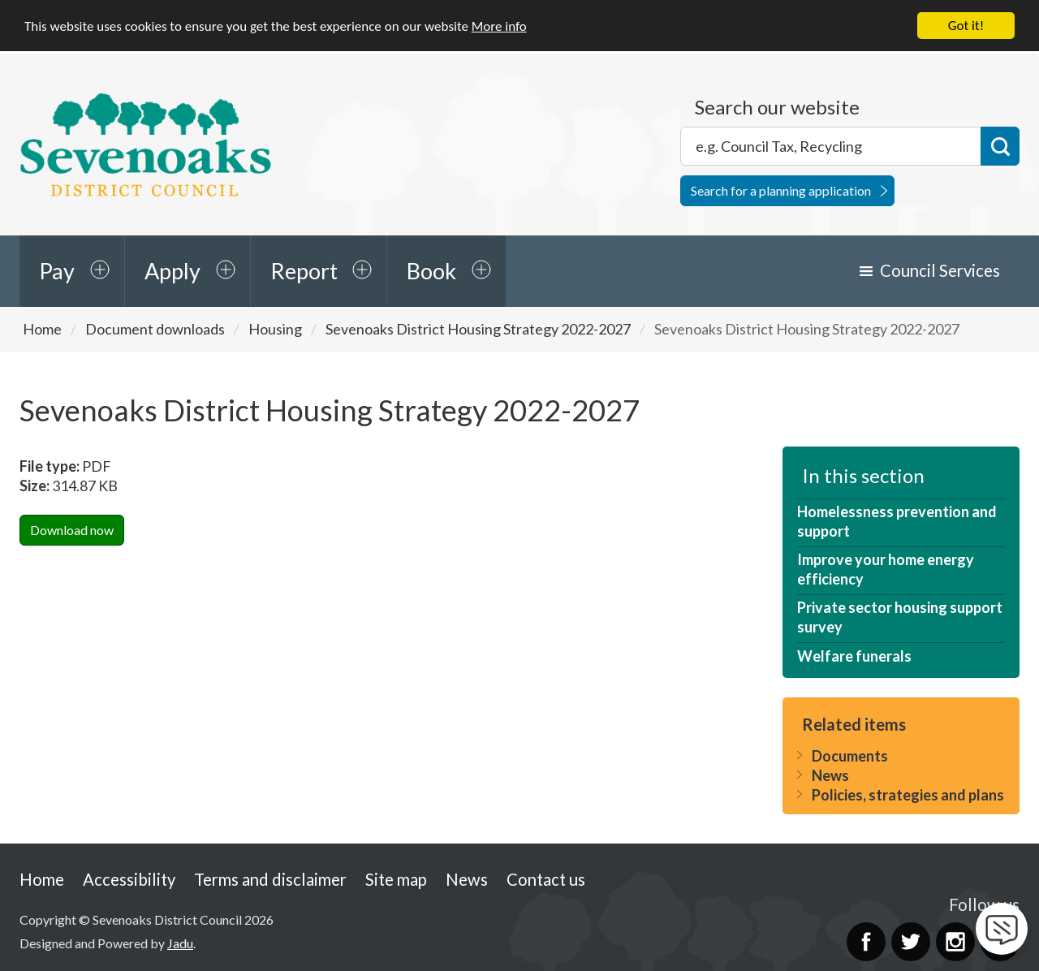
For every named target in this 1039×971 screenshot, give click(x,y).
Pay (57, 270)
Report (304, 270)
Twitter (910, 940)
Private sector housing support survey (899, 617)
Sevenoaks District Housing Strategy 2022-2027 (478, 328)
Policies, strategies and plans (908, 794)
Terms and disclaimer (270, 878)
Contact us (546, 878)
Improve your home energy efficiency (885, 569)
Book (431, 270)
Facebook (866, 940)
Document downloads (155, 328)
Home (42, 328)
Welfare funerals (854, 655)
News (830, 774)
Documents (850, 755)
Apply (172, 270)
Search (1000, 145)
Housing (275, 328)
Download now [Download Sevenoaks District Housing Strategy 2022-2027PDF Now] (72, 529)
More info (499, 25)
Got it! (966, 24)
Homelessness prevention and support (897, 521)
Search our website (777, 106)
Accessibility (129, 878)
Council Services (940, 270)
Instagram (955, 940)
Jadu (180, 942)
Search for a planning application (781, 189)
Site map (396, 878)
